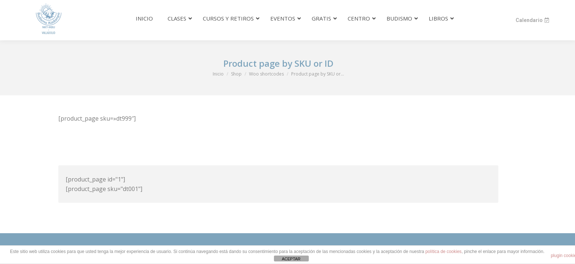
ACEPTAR (291, 259)
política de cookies (443, 251)
